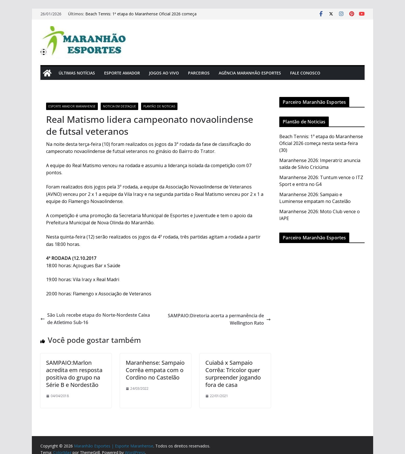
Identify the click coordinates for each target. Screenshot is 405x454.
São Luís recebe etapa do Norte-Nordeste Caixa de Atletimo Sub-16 (95, 319)
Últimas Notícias (77, 73)
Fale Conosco (305, 73)
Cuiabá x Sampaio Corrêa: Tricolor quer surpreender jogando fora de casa (233, 374)
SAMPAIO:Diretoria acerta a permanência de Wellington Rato (219, 319)
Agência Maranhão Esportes (250, 73)
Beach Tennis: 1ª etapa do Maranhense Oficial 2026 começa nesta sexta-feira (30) (321, 143)
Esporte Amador (122, 73)
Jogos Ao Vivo (164, 73)
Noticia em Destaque (119, 106)
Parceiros (199, 73)
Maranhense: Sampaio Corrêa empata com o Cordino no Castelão (155, 370)
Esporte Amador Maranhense (72, 106)
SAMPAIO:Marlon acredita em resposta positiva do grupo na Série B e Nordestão (74, 374)
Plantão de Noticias (159, 106)
